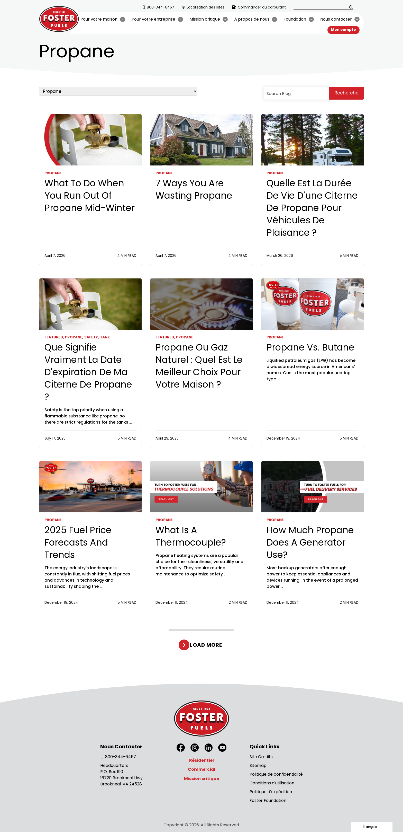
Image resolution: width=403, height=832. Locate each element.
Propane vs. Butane (310, 347)
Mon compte (343, 29)
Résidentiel (201, 760)
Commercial (201, 769)
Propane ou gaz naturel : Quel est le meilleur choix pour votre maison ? (199, 366)
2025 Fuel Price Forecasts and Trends (78, 542)
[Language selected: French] (372, 827)
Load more (206, 645)
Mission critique (201, 779)
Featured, (54, 337)
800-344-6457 (158, 7)
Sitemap (258, 765)
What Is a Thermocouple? (190, 536)
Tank (105, 337)
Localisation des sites (203, 7)
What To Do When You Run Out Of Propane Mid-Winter (89, 195)
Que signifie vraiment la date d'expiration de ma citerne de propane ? (88, 372)
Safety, (91, 337)
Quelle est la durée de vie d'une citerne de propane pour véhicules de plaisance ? (312, 208)
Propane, (74, 337)
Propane (53, 173)
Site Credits (261, 757)
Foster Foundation (268, 800)
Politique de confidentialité (276, 774)
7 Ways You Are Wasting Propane (193, 189)
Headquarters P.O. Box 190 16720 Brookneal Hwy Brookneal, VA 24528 (121, 775)
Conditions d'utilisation (272, 783)
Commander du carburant (259, 7)
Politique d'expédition (271, 792)
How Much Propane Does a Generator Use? (310, 542)
